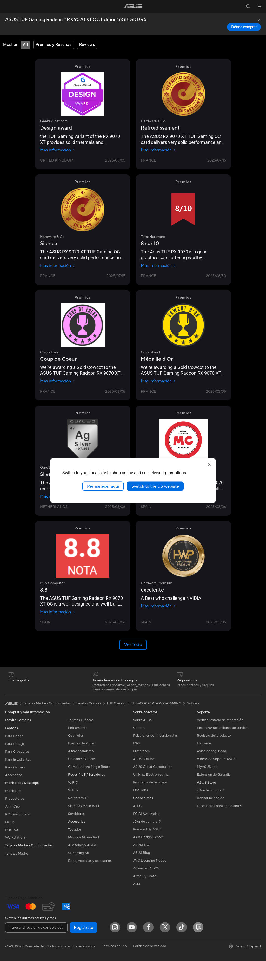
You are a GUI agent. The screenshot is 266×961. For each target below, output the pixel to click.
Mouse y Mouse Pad (83, 837)
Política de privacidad (149, 946)
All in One (12, 806)
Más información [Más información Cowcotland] (57, 381)
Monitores (13, 791)
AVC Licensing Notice (149, 860)
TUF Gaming (116, 703)
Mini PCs (12, 830)
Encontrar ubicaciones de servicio (223, 728)
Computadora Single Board (89, 767)
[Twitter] (165, 927)
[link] (133, 6)
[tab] (25, 45)
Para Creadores (17, 752)
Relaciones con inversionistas (155, 736)
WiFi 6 (73, 790)
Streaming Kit (78, 853)
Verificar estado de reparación (220, 720)
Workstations (15, 838)
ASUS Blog (141, 853)
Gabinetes (76, 736)
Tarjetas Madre (16, 853)
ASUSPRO (141, 845)
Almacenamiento (81, 751)
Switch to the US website (155, 486)
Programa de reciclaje (150, 782)
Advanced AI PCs (146, 868)
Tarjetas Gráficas (81, 720)
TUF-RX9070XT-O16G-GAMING (156, 703)
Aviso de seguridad (211, 751)
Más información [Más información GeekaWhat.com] (57, 150)
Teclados (75, 830)
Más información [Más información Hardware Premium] (158, 606)
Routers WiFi (78, 798)
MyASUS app (207, 767)
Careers (139, 728)
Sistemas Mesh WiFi (83, 806)
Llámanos (204, 743)
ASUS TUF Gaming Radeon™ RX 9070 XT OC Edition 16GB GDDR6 (75, 20)
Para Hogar (14, 736)
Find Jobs (140, 790)
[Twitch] (198, 927)
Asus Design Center (148, 837)
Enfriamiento (78, 728)
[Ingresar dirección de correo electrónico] (36, 927)
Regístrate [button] (83, 927)
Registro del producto (214, 736)
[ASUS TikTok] (181, 927)
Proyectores (14, 799)
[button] (7, 6)
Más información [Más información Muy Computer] (57, 612)
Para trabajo (14, 744)
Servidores (76, 814)
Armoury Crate (144, 876)
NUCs (10, 822)
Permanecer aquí (103, 486)
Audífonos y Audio (82, 845)
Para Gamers (15, 767)
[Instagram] (115, 927)
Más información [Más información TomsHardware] (158, 265)
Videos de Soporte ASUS (216, 759)
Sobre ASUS (142, 720)
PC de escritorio (17, 814)
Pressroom (141, 751)
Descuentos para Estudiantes (219, 806)
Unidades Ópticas (82, 759)
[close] (209, 464)
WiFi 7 (73, 783)
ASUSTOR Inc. (144, 759)
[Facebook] (148, 927)
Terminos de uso (114, 946)
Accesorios (13, 775)
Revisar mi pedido (210, 798)
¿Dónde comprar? (147, 821)
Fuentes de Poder (81, 743)
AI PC (137, 806)
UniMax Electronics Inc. (151, 774)
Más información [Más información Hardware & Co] (158, 150)
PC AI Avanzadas (146, 814)
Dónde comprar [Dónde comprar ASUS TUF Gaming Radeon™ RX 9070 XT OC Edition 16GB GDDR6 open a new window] (244, 27)
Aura (136, 884)
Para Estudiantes (18, 759)
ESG (136, 743)
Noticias (193, 703)
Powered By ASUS (147, 829)
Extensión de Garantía (214, 774)
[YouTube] (132, 927)
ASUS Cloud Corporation (152, 767)
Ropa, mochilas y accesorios (90, 861)
